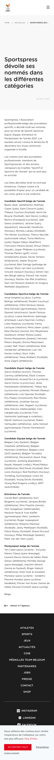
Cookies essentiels (11, 753)
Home (7, 23)
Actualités (27, 647)
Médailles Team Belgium (27, 660)
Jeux (27, 641)
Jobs (27, 673)
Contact (27, 685)
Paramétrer (42, 747)
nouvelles (20, 23)
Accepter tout (18, 747)
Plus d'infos (31, 739)
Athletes (27, 628)
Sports (27, 634)
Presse (27, 679)
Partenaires (27, 666)
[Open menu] (48, 7)
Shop (27, 692)
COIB (27, 653)
